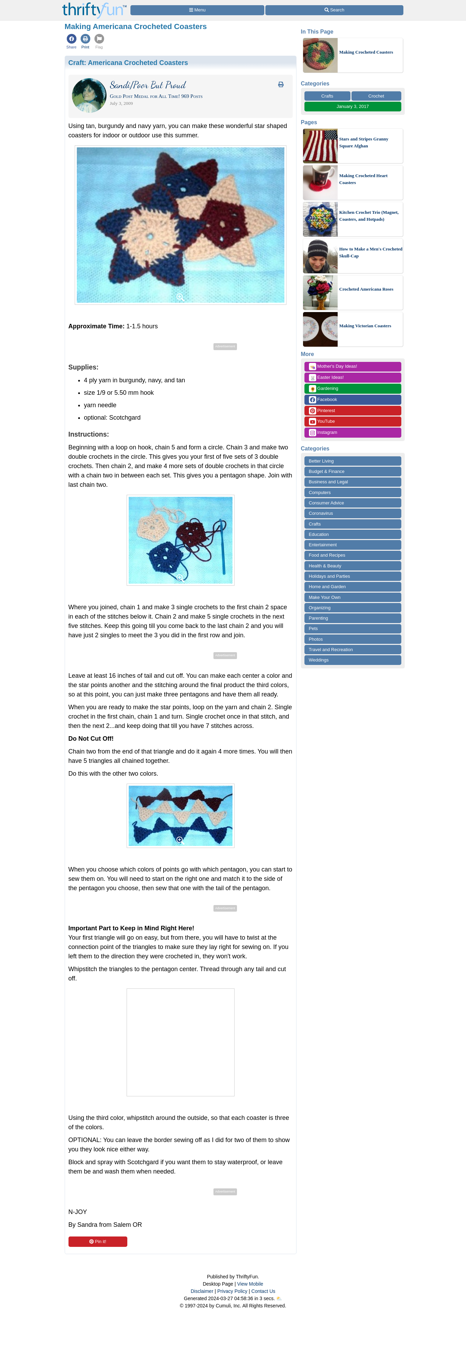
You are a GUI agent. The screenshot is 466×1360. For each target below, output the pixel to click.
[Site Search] (334, 10)
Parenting (318, 618)
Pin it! (97, 1241)
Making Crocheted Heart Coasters (363, 179)
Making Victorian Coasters (365, 325)
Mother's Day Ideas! (333, 366)
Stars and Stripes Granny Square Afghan (364, 142)
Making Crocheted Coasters (366, 52)
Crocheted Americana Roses (366, 289)
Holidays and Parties (329, 576)
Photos (316, 639)
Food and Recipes (327, 555)
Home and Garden (327, 586)
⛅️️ (279, 1298)
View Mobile (250, 1284)
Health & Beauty (325, 565)
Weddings (319, 660)
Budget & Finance (327, 471)
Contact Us (263, 1291)
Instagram (323, 432)
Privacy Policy (232, 1291)
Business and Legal (328, 481)
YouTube (322, 421)
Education (319, 534)
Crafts (327, 96)
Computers (320, 492)
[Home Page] (94, 4)
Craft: (128, 62)
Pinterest (322, 410)
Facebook (323, 399)
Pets (313, 628)
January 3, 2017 (353, 106)
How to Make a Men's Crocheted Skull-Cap (371, 252)
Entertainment (323, 544)
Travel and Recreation (331, 649)
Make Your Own (325, 597)
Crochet (376, 96)
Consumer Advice (326, 502)
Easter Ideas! (326, 377)
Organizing (320, 607)
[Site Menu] (197, 10)
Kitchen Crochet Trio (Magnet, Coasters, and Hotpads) (369, 216)
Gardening (323, 388)
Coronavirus (321, 513)
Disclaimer (202, 1291)
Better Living (321, 461)
